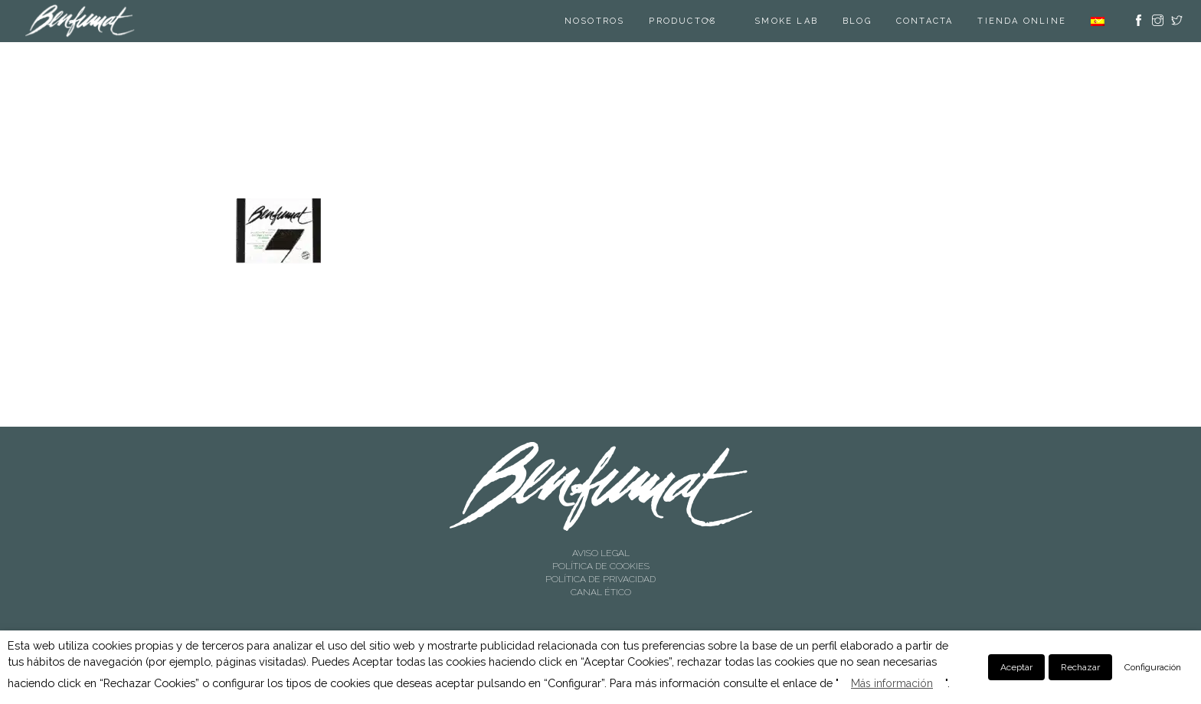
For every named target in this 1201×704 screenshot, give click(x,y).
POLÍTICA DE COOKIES (601, 566)
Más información (892, 683)
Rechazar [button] (1080, 667)
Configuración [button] (1152, 667)
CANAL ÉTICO (601, 592)
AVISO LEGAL (601, 553)
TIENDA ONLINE (1021, 21)
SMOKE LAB (786, 21)
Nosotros (595, 21)
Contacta (925, 21)
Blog (857, 21)
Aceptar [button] (1016, 667)
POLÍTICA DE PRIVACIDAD (600, 579)
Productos (682, 21)
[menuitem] (1097, 21)
